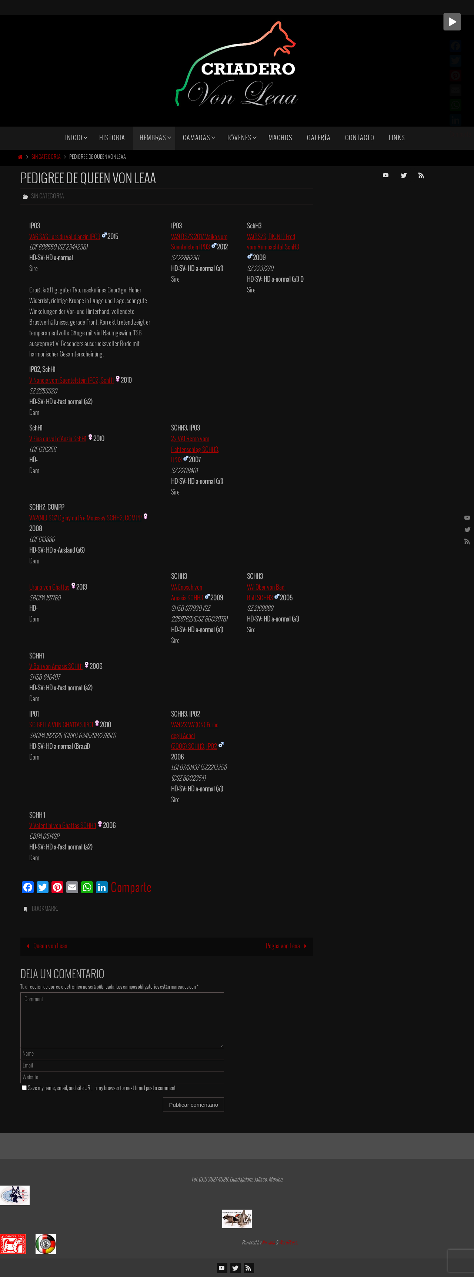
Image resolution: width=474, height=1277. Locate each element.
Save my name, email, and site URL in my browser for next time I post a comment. (102, 1088)
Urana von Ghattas (49, 587)
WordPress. (288, 1243)
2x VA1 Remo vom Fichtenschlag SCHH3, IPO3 (195, 450)
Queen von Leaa (45, 946)
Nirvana (268, 1243)
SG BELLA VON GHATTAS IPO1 (61, 725)
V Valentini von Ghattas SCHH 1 (62, 825)
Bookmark (44, 909)
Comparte (131, 888)
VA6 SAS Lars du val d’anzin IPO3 (64, 237)
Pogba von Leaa (288, 946)
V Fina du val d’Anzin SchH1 (57, 439)
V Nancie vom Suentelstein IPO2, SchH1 (71, 380)
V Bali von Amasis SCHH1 (56, 666)
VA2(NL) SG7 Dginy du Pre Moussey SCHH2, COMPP (85, 518)
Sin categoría (46, 157)
